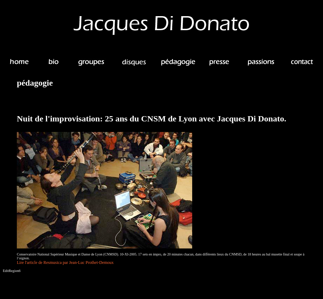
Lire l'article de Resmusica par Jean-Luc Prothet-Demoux (65, 262)
